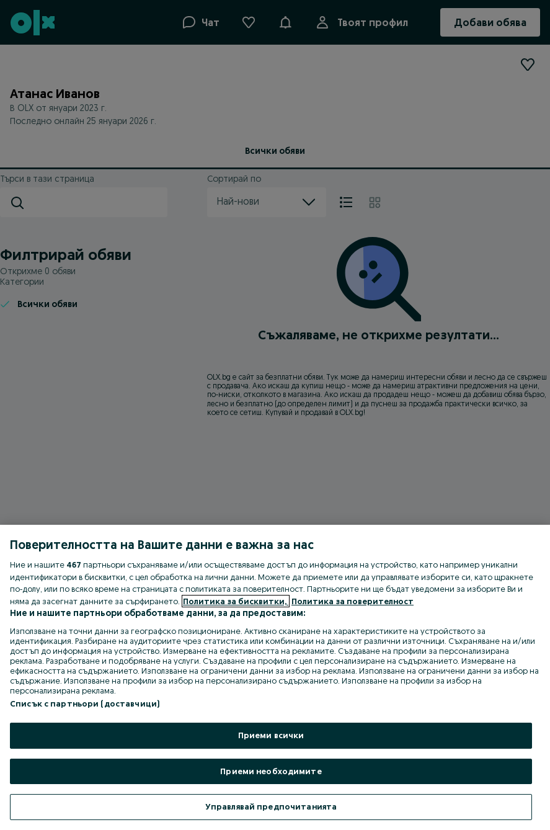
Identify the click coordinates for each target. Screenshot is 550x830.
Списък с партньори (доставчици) (84, 703)
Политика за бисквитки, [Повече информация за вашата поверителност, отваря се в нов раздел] (235, 601)
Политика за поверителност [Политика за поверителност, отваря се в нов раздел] (352, 601)
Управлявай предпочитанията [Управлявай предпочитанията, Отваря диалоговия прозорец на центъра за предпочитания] (271, 806)
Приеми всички (271, 735)
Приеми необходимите (270, 771)
